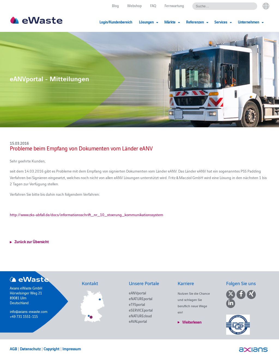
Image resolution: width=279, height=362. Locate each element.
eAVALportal (138, 321)
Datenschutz (30, 348)
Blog (115, 5)
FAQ (153, 5)
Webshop (134, 5)
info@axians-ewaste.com (28, 311)
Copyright (51, 348)
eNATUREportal (140, 298)
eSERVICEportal (141, 309)
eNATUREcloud (140, 315)
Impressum (71, 348)
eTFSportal (137, 304)
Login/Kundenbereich (115, 21)
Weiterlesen (192, 322)
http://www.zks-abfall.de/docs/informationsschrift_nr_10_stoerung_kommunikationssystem (86, 214)
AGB (13, 348)
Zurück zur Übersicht (31, 241)
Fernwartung (174, 5)
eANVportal (137, 292)
